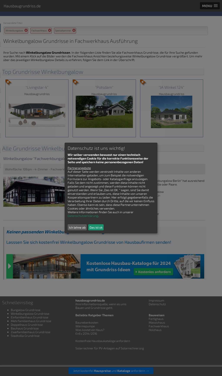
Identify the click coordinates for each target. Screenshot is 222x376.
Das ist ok (96, 227)
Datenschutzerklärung (83, 216)
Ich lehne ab (77, 227)
